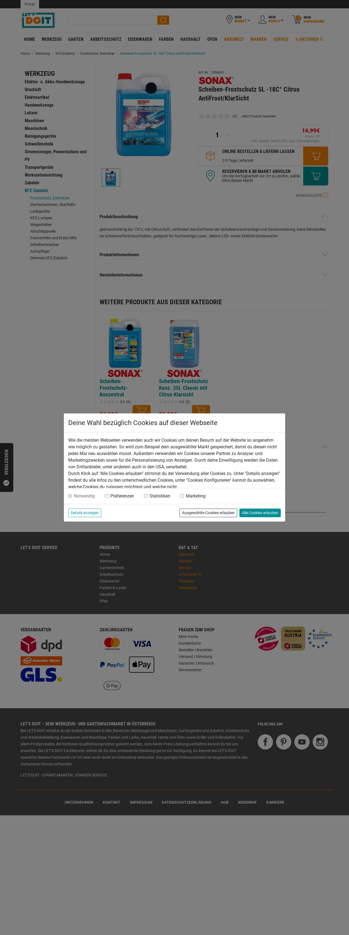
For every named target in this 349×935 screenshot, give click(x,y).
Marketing (196, 496)
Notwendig (84, 496)
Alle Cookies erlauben (260, 513)
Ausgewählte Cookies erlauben (208, 513)
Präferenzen (122, 496)
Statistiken (160, 496)
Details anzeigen (85, 513)
